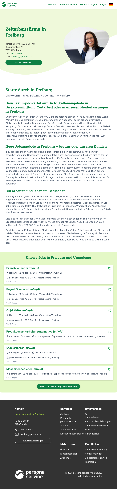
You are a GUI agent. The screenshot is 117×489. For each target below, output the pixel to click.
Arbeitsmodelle (68, 429)
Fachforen (90, 429)
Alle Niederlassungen (33, 440)
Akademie (65, 457)
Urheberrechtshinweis (96, 457)
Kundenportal (92, 433)
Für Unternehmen (68, 4)
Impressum (91, 462)
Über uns (64, 449)
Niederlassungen (88, 4)
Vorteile (64, 425)
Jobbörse (51, 4)
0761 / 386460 (17, 53)
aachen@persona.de (31, 434)
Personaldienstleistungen (98, 421)
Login (103, 4)
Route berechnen (23, 62)
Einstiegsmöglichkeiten (72, 433)
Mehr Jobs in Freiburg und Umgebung (58, 386)
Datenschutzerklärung (96, 449)
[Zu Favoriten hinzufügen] (109, 268)
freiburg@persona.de (21, 56)
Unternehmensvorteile (96, 425)
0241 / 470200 (28, 429)
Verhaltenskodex (93, 453)
